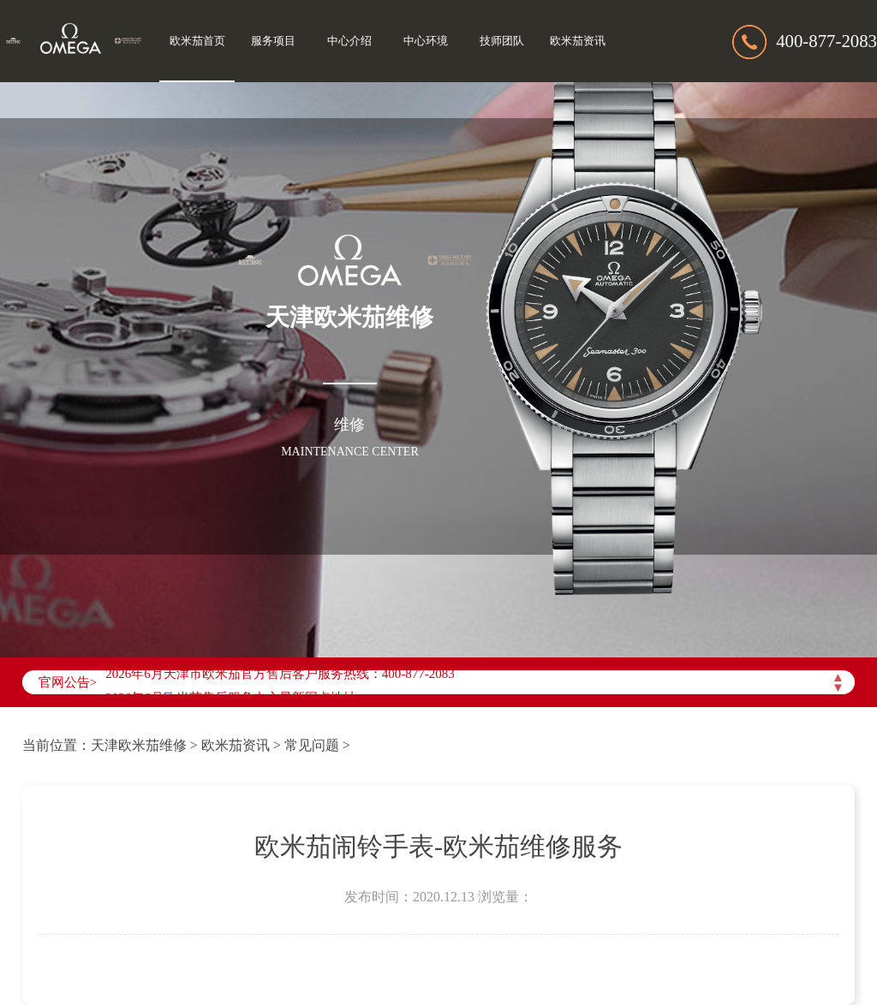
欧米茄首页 (197, 41)
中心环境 (425, 41)
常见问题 (311, 745)
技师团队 (502, 41)
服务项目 (273, 41)
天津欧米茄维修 (139, 745)
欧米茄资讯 (578, 41)
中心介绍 (349, 41)
